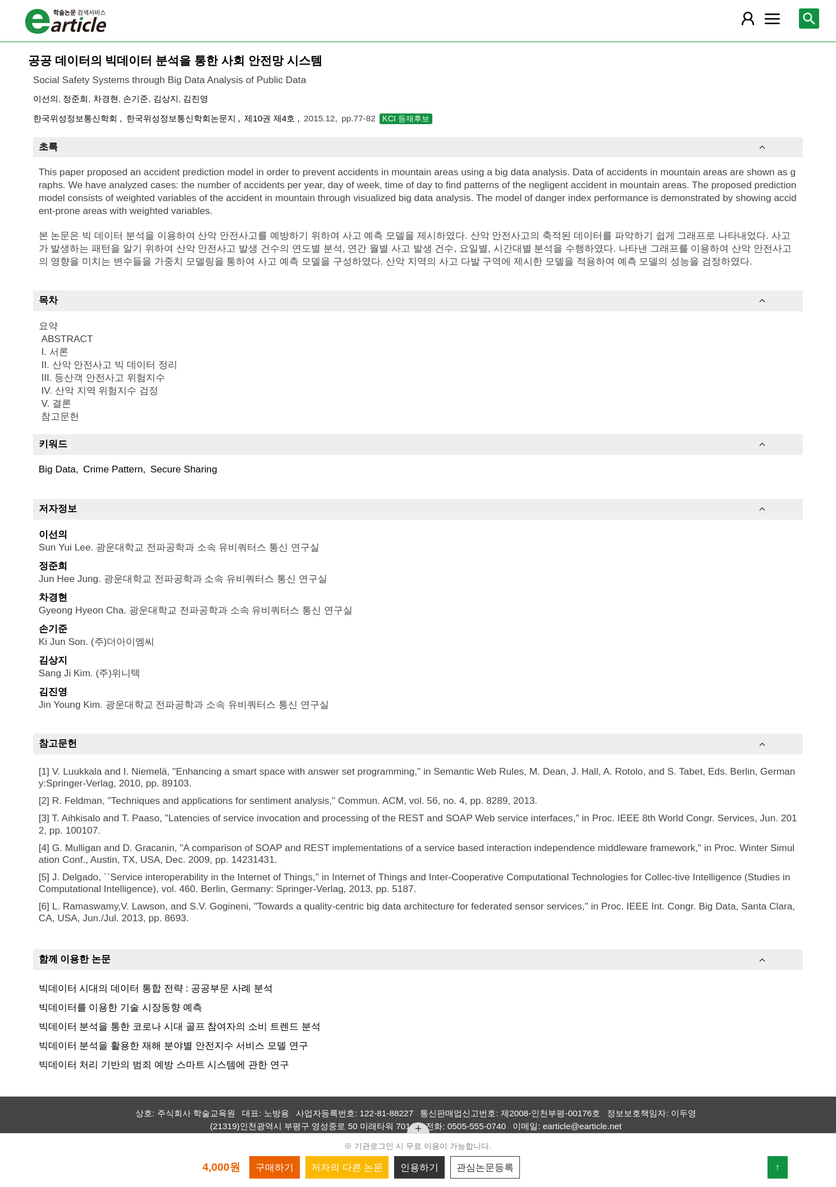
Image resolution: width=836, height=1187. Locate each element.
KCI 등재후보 (406, 118)
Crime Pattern (113, 469)
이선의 (45, 98)
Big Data (57, 469)
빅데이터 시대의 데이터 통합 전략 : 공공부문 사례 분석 (156, 988)
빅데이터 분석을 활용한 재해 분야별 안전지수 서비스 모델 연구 (173, 1045)
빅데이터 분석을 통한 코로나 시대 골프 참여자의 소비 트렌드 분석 (180, 1026)
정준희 (75, 98)
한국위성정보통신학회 (76, 118)
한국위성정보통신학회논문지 (182, 118)
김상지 (166, 98)
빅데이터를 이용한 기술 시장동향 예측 (120, 1007)
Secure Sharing (183, 469)
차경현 (105, 98)
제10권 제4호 (270, 118)
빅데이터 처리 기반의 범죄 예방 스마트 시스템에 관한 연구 (164, 1064)
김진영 (195, 98)
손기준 (135, 98)
